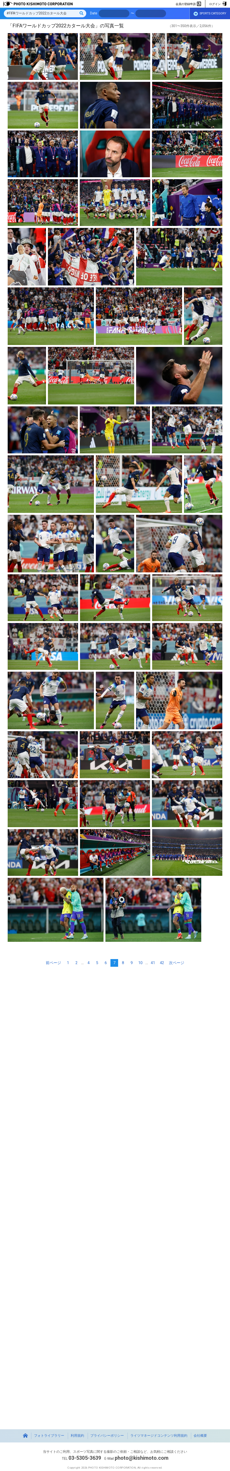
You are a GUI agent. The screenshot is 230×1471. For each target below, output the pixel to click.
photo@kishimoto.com (141, 1458)
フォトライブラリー (49, 1436)
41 (153, 963)
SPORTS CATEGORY (210, 14)
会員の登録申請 (188, 4)
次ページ (176, 963)
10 (140, 963)
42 (162, 963)
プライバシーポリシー (107, 1436)
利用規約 (77, 1436)
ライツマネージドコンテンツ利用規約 (158, 1436)
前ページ (53, 963)
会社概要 (200, 1436)
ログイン (217, 4)
